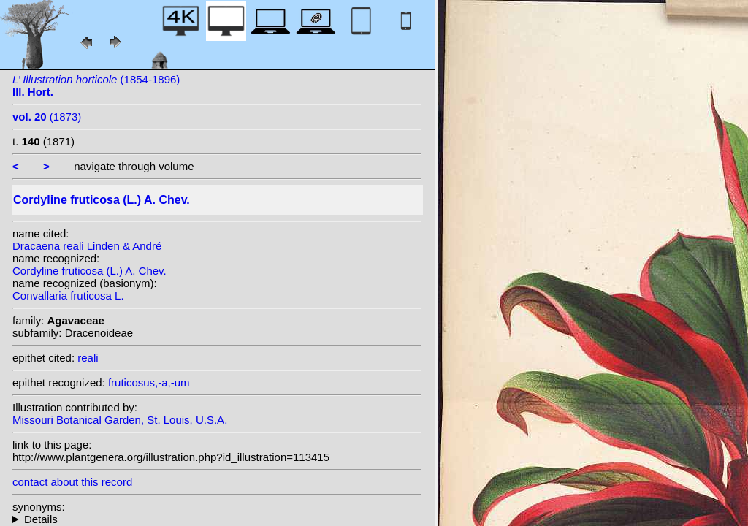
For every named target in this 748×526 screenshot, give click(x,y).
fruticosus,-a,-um (149, 382)
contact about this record (72, 482)
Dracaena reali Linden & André (86, 246)
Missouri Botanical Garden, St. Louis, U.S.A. (119, 419)
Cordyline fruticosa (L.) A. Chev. (89, 270)
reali (87, 357)
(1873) (46, 116)
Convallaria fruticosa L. (68, 295)
